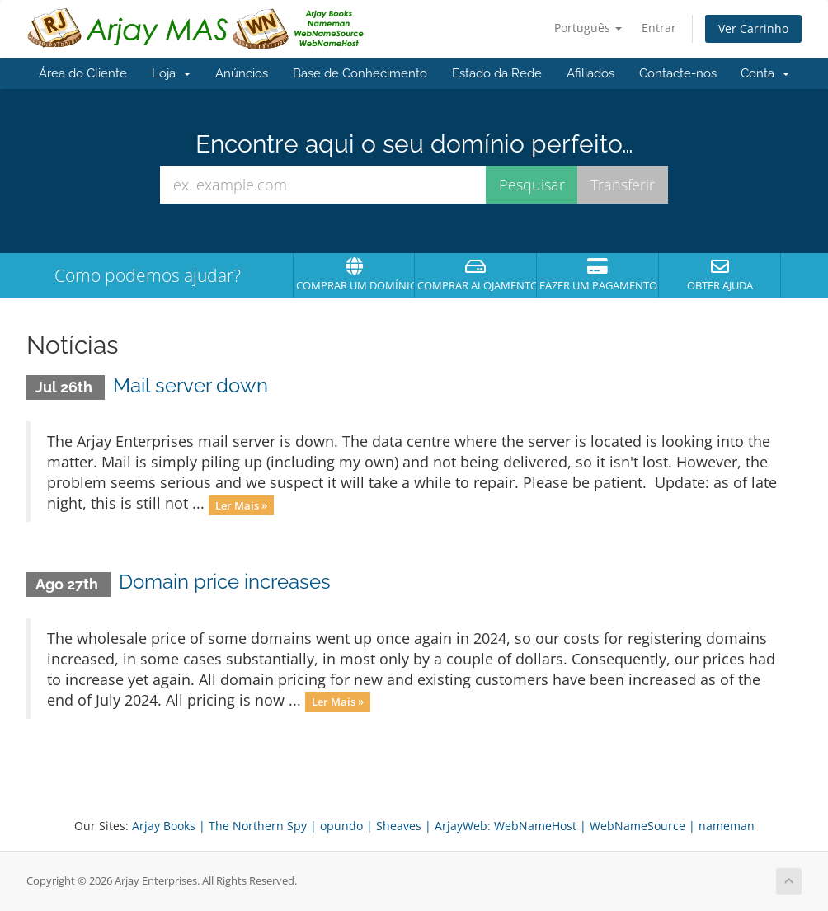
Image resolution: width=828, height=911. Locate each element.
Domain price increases (225, 582)
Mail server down (190, 385)
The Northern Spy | (263, 826)
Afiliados (590, 73)
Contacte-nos (678, 73)
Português (588, 27)
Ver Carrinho (753, 28)
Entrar (659, 27)
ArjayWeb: (463, 826)
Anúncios (241, 73)
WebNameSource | (642, 826)
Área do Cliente (83, 73)
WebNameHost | (540, 826)
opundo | (346, 826)
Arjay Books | (168, 826)
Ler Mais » (241, 504)
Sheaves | (403, 826)
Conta (765, 73)
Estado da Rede (497, 73)
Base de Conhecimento (360, 73)
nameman (727, 826)
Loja (171, 73)
